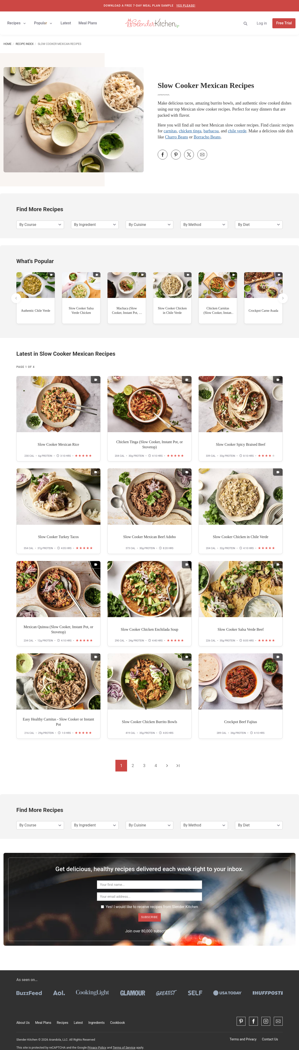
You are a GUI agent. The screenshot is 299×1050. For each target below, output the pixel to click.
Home (7, 44)
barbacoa (211, 131)
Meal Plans (43, 1023)
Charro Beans (176, 137)
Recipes (62, 1023)
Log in (262, 23)
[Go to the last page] (178, 765)
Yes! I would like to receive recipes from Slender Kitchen (149, 907)
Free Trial (284, 23)
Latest (78, 1023)
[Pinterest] (241, 1021)
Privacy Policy (97, 1047)
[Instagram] (265, 1021)
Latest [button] (66, 23)
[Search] (245, 23)
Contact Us (270, 1039)
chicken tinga (190, 131)
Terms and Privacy (243, 1039)
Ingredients (96, 1023)
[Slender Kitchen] (152, 23)
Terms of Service (124, 1047)
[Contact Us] (278, 1021)
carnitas (170, 131)
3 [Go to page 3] (144, 765)
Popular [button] (43, 23)
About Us (23, 1023)
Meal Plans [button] (87, 23)
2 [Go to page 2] (133, 765)
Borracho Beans (207, 137)
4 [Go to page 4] (156, 765)
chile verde (237, 131)
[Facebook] (253, 1021)
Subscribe (149, 917)
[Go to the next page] (167, 765)
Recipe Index (25, 44)
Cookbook (117, 1023)
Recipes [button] (17, 23)
